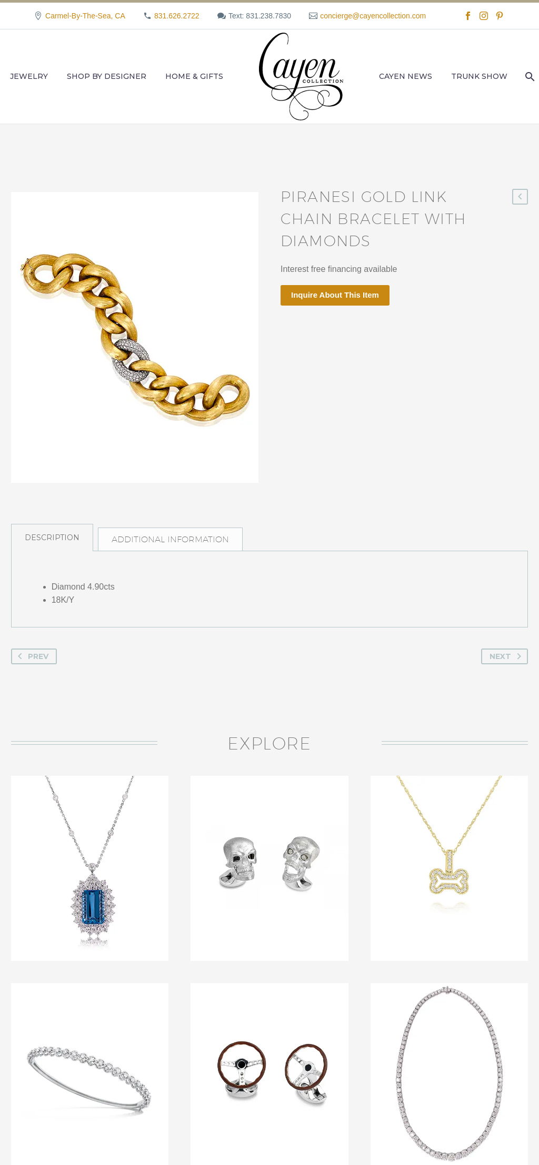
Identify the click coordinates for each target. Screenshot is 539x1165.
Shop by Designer (106, 76)
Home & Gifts (194, 76)
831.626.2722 (176, 16)
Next (507, 668)
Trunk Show (479, 76)
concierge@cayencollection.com (373, 16)
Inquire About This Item (335, 294)
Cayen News (405, 76)
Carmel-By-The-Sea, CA (85, 16)
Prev (31, 668)
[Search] (528, 76)
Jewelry (29, 76)
